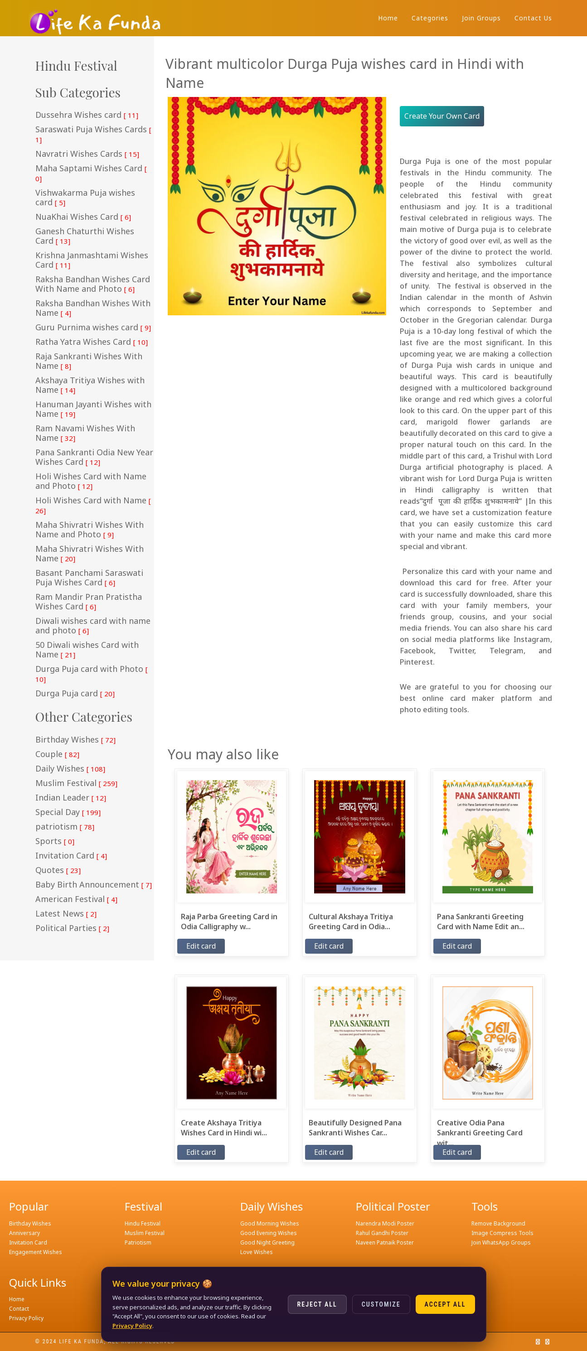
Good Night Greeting (267, 1242)
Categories (430, 18)
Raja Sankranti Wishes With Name (88, 361)
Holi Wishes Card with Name (93, 505)
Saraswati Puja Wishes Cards (93, 134)
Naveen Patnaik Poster (385, 1242)
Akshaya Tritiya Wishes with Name (90, 385)
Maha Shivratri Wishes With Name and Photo (89, 530)
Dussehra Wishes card (86, 115)
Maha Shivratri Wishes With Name (89, 554)
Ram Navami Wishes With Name (85, 433)
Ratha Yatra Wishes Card (91, 342)
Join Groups (481, 18)
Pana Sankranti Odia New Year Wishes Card (94, 457)
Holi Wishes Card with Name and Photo (90, 481)
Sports (54, 841)
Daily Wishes (70, 769)
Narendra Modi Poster (385, 1223)
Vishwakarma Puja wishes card (85, 197)
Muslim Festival (76, 783)
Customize (381, 1304)
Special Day (68, 812)
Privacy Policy (26, 1318)
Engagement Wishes (35, 1252)
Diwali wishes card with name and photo (92, 626)
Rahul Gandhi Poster (382, 1233)
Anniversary (24, 1233)
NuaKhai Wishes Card (83, 217)
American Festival (76, 899)
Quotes (58, 870)
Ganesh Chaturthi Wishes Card (84, 236)
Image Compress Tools (502, 1233)
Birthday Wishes (75, 740)
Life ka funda (81, 1341)
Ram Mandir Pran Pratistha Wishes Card (88, 602)
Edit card (201, 946)
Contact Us (533, 18)
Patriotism (138, 1242)
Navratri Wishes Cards (87, 154)
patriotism (64, 827)
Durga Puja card (75, 694)
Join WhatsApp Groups (501, 1242)
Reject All (317, 1304)
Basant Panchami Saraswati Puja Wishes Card (89, 578)
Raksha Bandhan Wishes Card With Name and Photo (92, 284)
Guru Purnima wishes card (93, 328)
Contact (19, 1308)
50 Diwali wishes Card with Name (87, 650)
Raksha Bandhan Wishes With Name (92, 308)
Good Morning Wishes (269, 1223)
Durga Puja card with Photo (91, 674)
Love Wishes (256, 1252)
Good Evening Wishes (268, 1233)
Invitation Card (71, 856)
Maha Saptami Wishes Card (91, 173)
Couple (57, 754)
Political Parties (72, 928)
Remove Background (498, 1223)
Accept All (445, 1304)
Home (388, 18)
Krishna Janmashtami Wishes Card (91, 260)
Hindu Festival (142, 1223)
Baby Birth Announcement (93, 885)
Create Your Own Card (442, 116)
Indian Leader (70, 798)
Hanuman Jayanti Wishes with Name (93, 409)
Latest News (66, 914)
